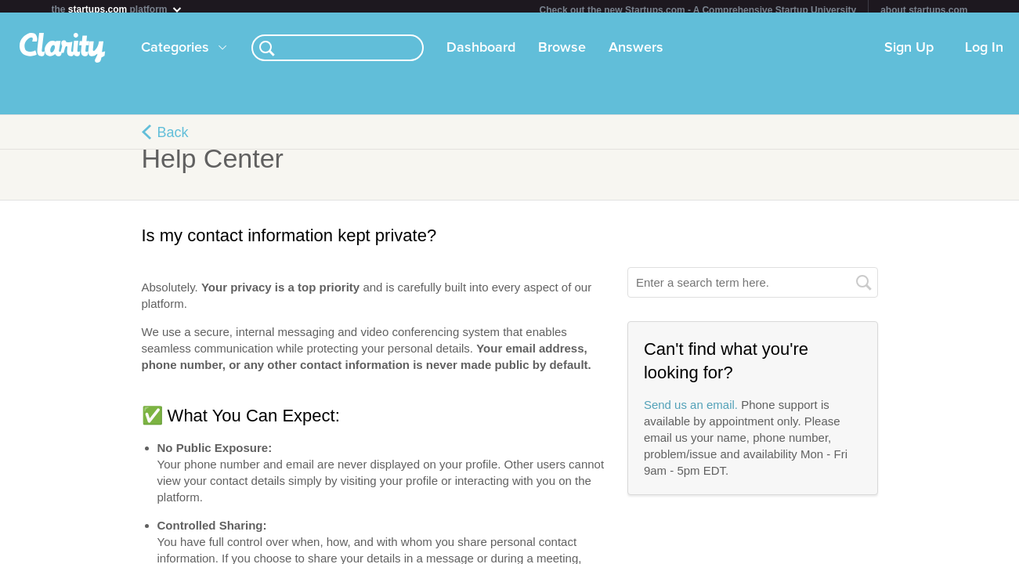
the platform (117, 9)
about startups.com (923, 10)
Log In (984, 54)
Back (173, 138)
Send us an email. (691, 411)
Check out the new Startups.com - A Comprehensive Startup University (698, 10)
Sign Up (909, 54)
